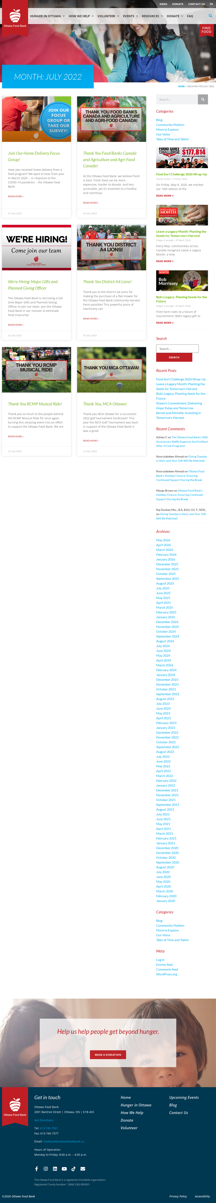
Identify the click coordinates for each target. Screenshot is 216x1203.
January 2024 (165, 675)
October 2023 (166, 689)
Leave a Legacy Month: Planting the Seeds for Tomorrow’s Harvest (181, 233)
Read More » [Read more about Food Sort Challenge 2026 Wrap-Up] (165, 195)
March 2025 (164, 607)
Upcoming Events (184, 1097)
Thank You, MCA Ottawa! (105, 403)
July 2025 (163, 588)
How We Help (81, 16)
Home (181, 86)
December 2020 (167, 848)
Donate (177, 4)
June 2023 (163, 708)
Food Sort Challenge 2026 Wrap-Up (181, 174)
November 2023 (167, 684)
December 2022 (167, 732)
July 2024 (163, 646)
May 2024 (163, 655)
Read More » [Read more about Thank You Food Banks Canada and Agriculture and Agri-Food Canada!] (91, 202)
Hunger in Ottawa (47, 16)
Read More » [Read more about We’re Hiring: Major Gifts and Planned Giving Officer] (16, 324)
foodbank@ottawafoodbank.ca (63, 1141)
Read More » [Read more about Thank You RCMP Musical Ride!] (16, 436)
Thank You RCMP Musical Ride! (35, 403)
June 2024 (163, 651)
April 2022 (163, 771)
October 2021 (166, 800)
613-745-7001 (49, 1128)
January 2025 (165, 617)
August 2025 (165, 583)
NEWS (163, 4)
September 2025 (167, 578)
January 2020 (165, 901)
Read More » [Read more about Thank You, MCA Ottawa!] (91, 440)
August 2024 (165, 641)
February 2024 (166, 670)
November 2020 (167, 853)
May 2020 (163, 881)
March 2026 (164, 550)
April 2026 (163, 545)
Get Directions (43, 1120)
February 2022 (166, 780)
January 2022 (165, 785)
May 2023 (163, 713)
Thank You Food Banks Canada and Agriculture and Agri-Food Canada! (110, 159)
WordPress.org (166, 974)
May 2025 (163, 598)
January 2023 (165, 727)
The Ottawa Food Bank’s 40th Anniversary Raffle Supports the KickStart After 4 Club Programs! (182, 441)
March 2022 (164, 776)
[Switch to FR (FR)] (211, 4)
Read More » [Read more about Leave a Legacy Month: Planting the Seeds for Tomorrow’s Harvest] (165, 261)
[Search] (203, 99)
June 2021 (163, 819)
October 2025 (166, 574)
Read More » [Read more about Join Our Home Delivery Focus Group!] (16, 196)
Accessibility (202, 1196)
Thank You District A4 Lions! (107, 281)
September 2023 (167, 694)
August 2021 (165, 809)
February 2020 (166, 896)
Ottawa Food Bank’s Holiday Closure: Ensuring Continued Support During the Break (180, 476)
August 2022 (165, 752)
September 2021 (167, 804)
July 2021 (163, 814)
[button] (210, 15)
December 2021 (167, 790)
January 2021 (165, 843)
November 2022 (167, 737)
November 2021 (167, 795)
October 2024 (166, 631)
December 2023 (167, 679)
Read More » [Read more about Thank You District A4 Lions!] (91, 318)
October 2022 (166, 742)
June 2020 (163, 877)
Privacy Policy (178, 1196)
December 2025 (167, 564)
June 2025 (163, 593)
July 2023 (163, 703)
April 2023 (163, 718)
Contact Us (196, 4)
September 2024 (167, 636)
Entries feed (164, 964)
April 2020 (163, 886)
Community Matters (170, 124)
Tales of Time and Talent (172, 139)
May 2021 (163, 824)
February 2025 (166, 612)
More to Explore (167, 129)
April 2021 (163, 828)
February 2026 (166, 554)
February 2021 (166, 838)
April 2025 (163, 602)
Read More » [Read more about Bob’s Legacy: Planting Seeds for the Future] (165, 322)
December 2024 (167, 622)
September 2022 (167, 747)
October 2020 (166, 857)
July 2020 (163, 872)
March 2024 (164, 665)
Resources (152, 16)
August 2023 (165, 699)
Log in (160, 960)
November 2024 (167, 626)
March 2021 (164, 833)
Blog (159, 120)
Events (130, 16)
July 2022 (163, 756)
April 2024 (163, 660)
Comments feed (167, 969)
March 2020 (164, 891)
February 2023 (166, 723)
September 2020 (167, 862)
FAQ (190, 16)
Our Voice (163, 134)
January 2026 (165, 559)
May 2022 (163, 766)
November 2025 (167, 569)
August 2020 (165, 867)
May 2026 (163, 540)
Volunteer (108, 16)
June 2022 (163, 761)
